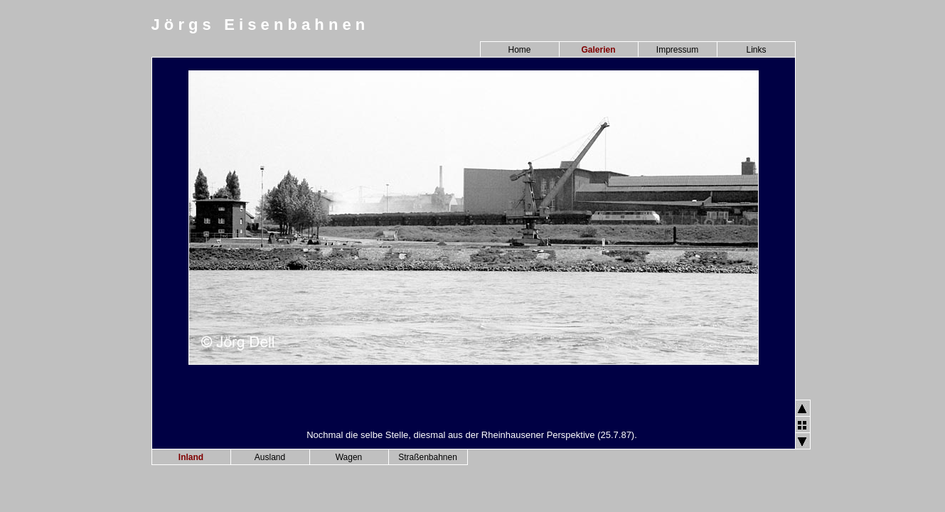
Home (519, 50)
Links (756, 50)
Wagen (349, 457)
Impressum (677, 50)
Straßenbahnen (427, 457)
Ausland (270, 457)
